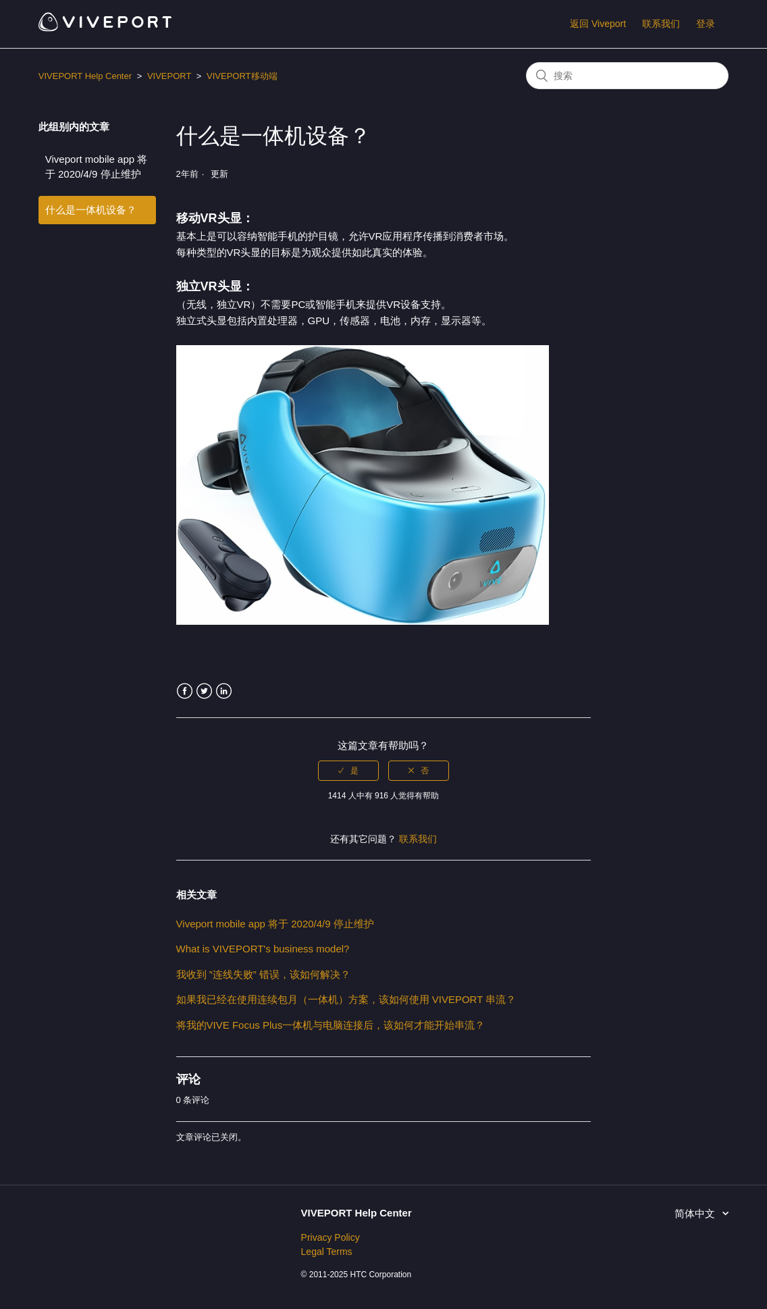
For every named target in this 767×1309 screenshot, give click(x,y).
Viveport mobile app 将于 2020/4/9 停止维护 (96, 166)
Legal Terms (326, 1251)
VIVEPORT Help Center (85, 76)
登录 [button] (705, 23)
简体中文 (696, 1213)
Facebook (184, 691)
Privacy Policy (330, 1237)
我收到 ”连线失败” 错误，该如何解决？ (263, 974)
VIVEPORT (169, 76)
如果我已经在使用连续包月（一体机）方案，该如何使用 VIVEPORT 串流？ (346, 999)
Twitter (204, 691)
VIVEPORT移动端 (242, 76)
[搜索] (627, 75)
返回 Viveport (598, 23)
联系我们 (661, 23)
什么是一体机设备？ (90, 209)
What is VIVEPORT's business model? (263, 948)
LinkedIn (223, 691)
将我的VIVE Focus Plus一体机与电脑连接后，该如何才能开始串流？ (330, 1025)
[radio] (348, 771)
